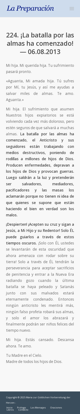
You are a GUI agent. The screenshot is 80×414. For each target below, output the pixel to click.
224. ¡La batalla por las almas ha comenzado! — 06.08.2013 (40, 43)
